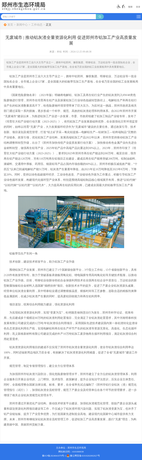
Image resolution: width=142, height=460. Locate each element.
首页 (10, 24)
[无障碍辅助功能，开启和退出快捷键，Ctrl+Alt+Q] (121, 6)
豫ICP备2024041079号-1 (54, 455)
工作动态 (36, 24)
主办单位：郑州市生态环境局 (71, 447)
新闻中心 (22, 24)
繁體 (130, 7)
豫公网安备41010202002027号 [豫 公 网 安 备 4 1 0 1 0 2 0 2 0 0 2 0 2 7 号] (83, 455)
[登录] (138, 7)
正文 (48, 24)
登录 (138, 7)
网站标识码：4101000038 (71, 451)
